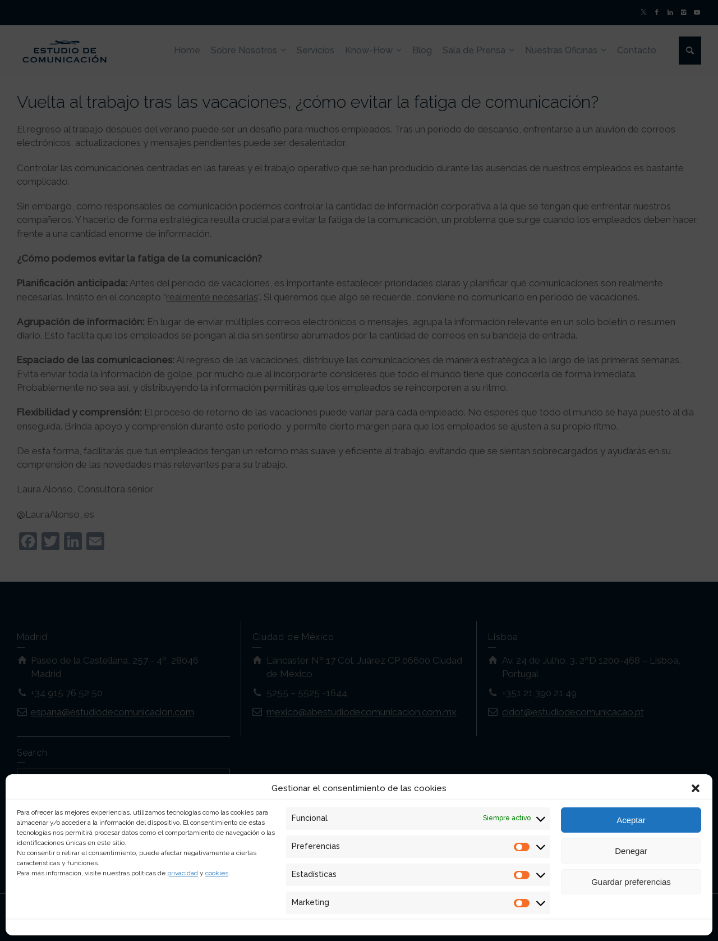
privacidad (182, 873)
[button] (695, 788)
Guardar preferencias (631, 882)
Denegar (631, 851)
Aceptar (631, 820)
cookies (216, 873)
